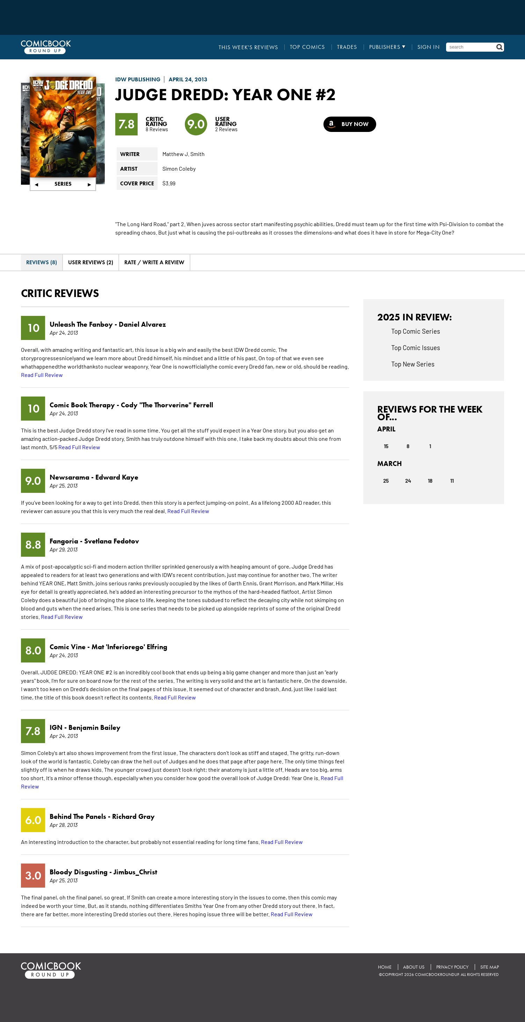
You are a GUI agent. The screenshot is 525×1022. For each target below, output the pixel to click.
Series (63, 183)
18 (430, 479)
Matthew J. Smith (183, 153)
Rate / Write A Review (154, 262)
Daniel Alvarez (142, 324)
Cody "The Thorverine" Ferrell (167, 404)
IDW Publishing (137, 79)
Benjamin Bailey (94, 727)
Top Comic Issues (415, 347)
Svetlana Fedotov (111, 540)
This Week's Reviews (248, 47)
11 (452, 479)
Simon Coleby (179, 168)
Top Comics (307, 47)
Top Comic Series (415, 330)
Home (384, 967)
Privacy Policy (452, 967)
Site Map (489, 967)
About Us (413, 967)
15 (386, 445)
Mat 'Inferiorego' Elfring (129, 646)
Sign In (428, 47)
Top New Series (413, 363)
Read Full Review (42, 374)
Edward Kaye (116, 477)
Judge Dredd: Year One (213, 94)
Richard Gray (133, 816)
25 (386, 479)
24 (408, 479)
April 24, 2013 (188, 79)
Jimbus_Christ (135, 871)
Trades (347, 47)
